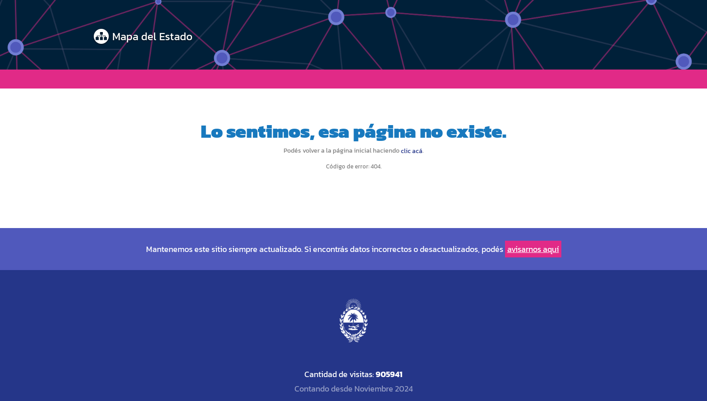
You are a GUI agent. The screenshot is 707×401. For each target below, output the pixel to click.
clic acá (411, 151)
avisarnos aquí (533, 249)
